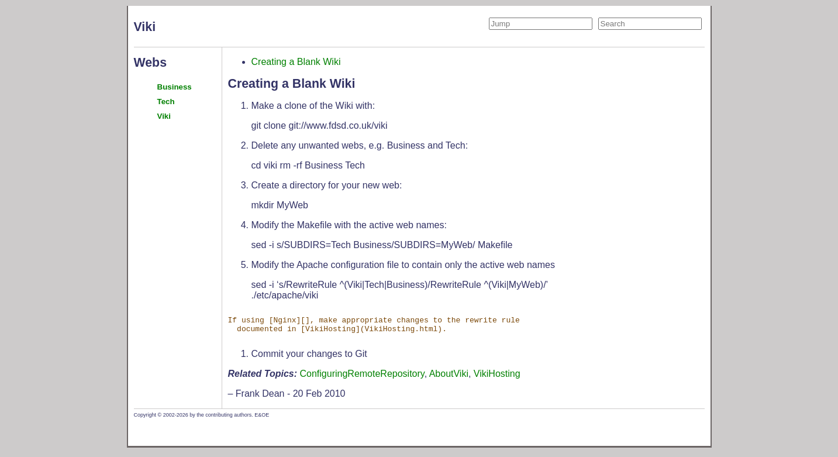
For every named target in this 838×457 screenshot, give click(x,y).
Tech (166, 101)
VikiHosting (497, 377)
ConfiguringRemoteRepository (362, 377)
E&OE (261, 418)
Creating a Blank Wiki (296, 62)
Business (174, 87)
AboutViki (448, 377)
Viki (164, 116)
